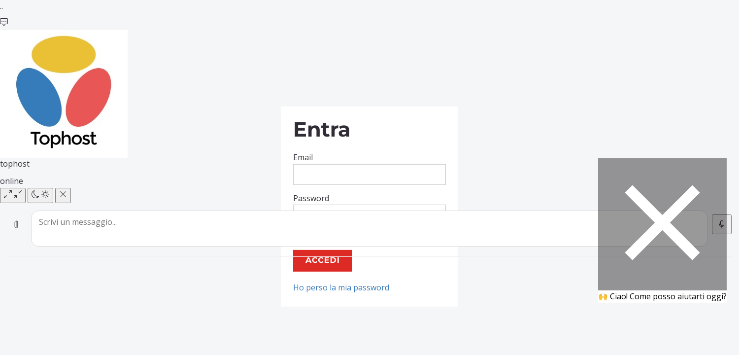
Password (311, 197)
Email (303, 157)
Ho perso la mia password (341, 287)
